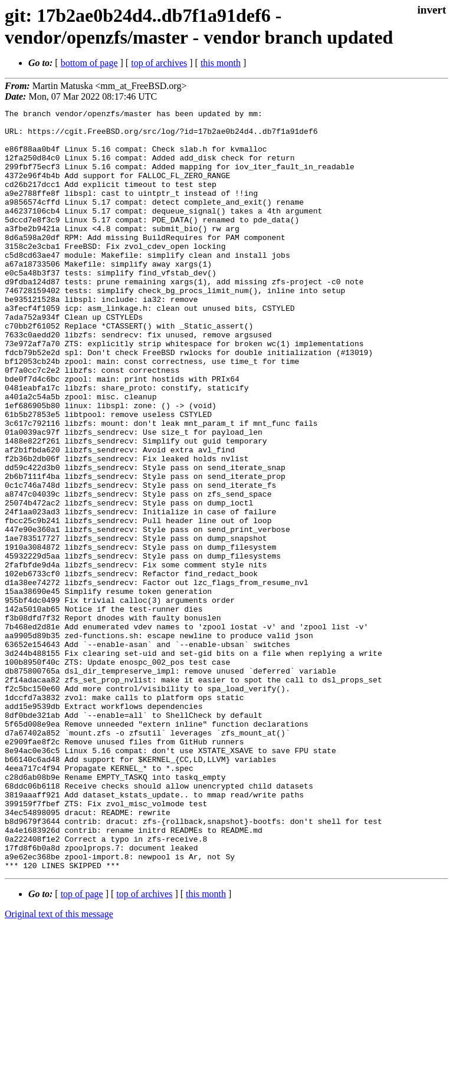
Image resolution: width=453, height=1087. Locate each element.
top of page (82, 1046)
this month (221, 63)
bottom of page (89, 63)
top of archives (159, 63)
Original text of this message (59, 1066)
